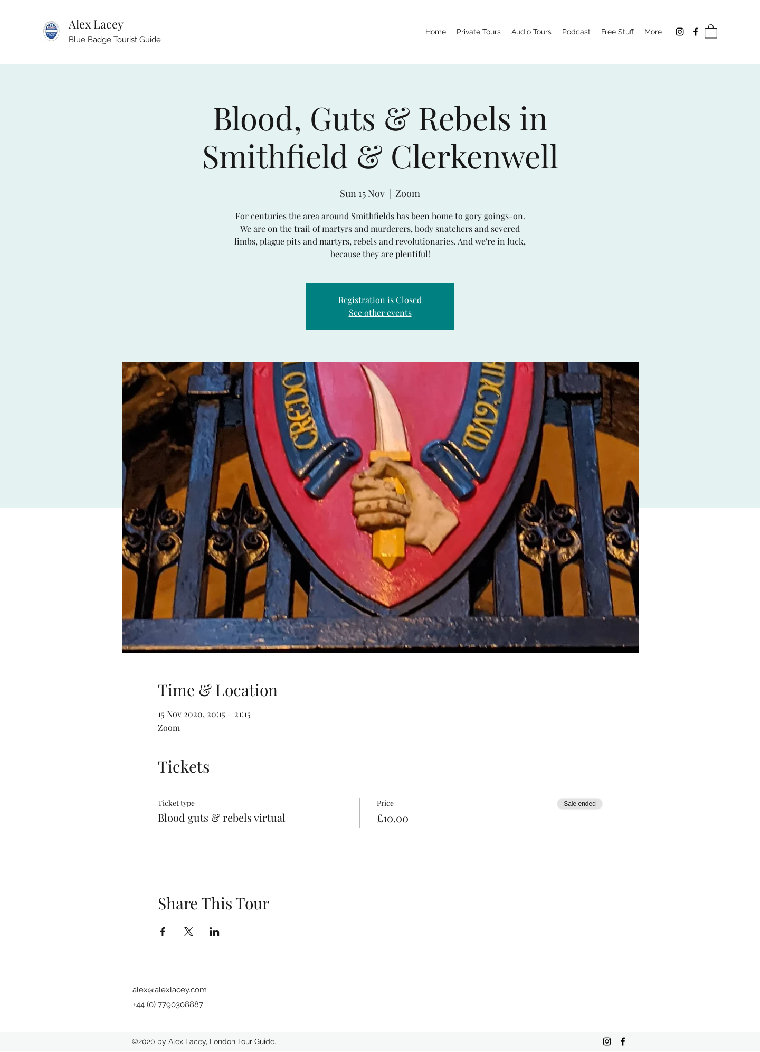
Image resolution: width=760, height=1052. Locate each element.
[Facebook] (695, 31)
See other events (380, 312)
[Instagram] (679, 31)
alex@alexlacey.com (169, 989)
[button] (711, 31)
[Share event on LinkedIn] (215, 931)
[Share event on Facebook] (163, 931)
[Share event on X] (189, 931)
